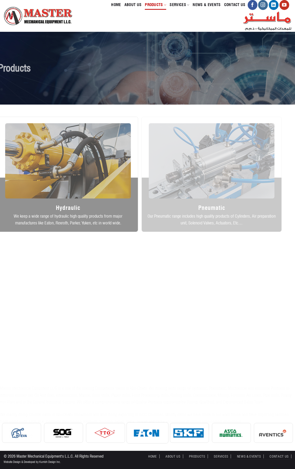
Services (179, 4)
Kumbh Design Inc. (50, 462)
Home (116, 4)
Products (155, 4)
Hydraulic (65, 207)
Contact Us (235, 4)
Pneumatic (207, 207)
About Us (133, 4)
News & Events (207, 4)
